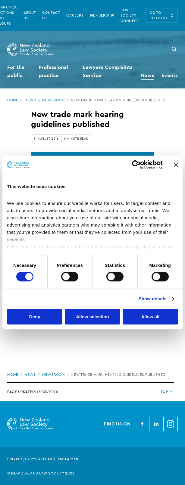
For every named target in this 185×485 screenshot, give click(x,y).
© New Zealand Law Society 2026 (40, 473)
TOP (167, 391)
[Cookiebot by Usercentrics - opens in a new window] (136, 164)
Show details (153, 298)
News (32, 100)
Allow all (150, 317)
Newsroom (56, 100)
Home (15, 100)
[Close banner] (176, 164)
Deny (34, 317)
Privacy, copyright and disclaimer (43, 458)
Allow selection (92, 317)
